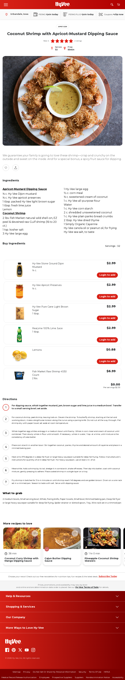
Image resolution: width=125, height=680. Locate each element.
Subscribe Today (108, 576)
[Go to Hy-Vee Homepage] (63, 4)
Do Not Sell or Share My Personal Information (54, 672)
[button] (52, 41)
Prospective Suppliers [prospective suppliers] (62, 677)
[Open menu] (6, 4)
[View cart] (118, 4)
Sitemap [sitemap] (17, 672)
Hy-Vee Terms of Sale (87, 587)
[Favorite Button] (6, 167)
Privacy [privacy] (26, 672)
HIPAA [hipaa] (107, 672)
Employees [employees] (44, 677)
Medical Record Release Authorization (19, 677)
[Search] (112, 4)
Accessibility (118, 677)
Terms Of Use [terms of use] (95, 672)
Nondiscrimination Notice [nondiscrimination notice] (98, 677)
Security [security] (82, 672)
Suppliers (79, 677)
